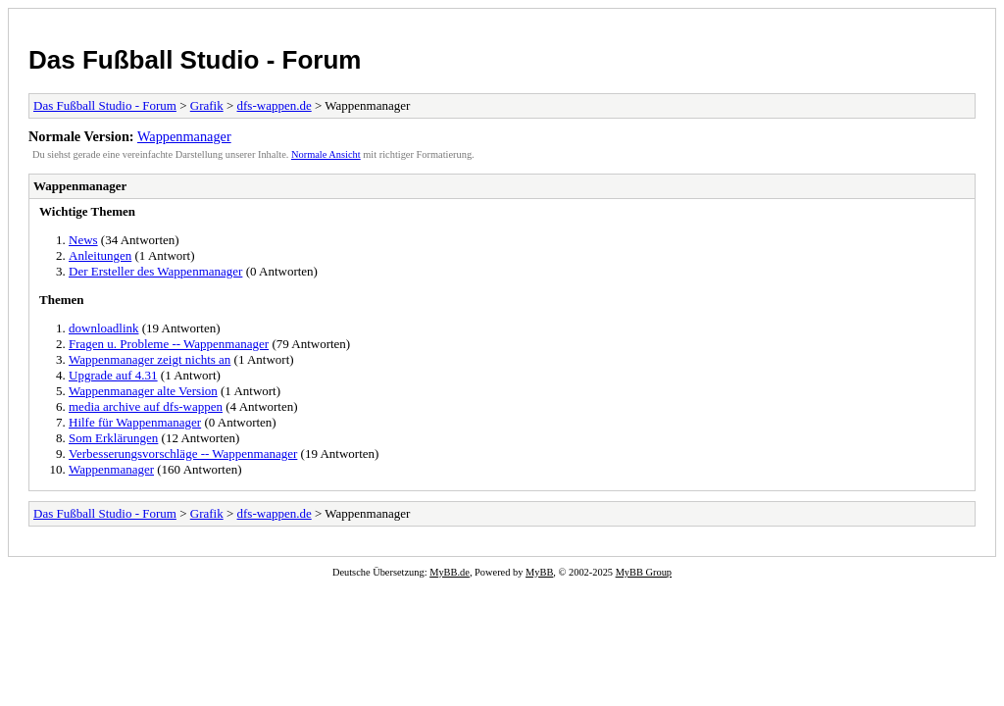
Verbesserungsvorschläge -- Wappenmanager (183, 453)
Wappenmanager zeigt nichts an (149, 359)
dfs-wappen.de (274, 105)
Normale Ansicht (326, 154)
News (83, 239)
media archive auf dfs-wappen (146, 406)
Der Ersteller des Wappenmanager (155, 271)
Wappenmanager (184, 136)
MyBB (539, 572)
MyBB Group (644, 572)
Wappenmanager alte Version (143, 390)
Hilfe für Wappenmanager (135, 422)
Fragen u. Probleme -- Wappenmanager (169, 343)
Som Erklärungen (113, 437)
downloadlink (104, 328)
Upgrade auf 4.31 (113, 375)
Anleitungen (100, 255)
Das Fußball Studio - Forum (194, 60)
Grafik (207, 105)
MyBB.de (449, 572)
